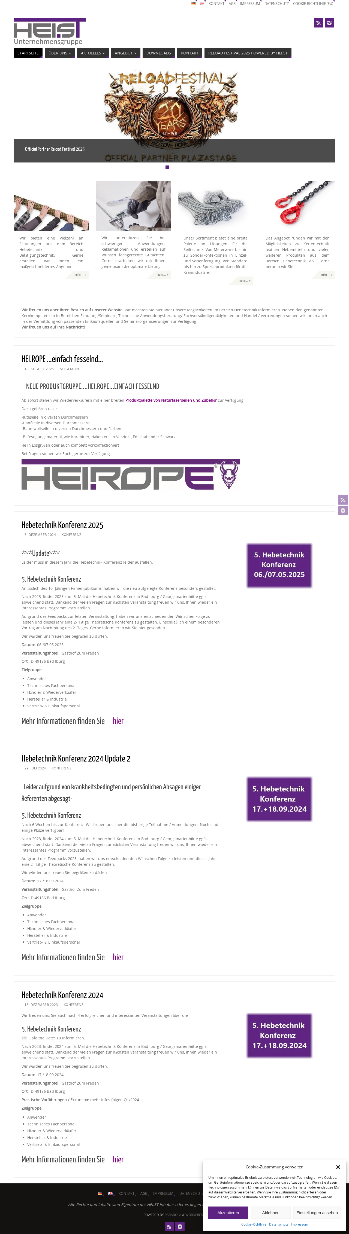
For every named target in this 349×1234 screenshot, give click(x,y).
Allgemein (69, 369)
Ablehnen (270, 1212)
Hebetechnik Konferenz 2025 (62, 525)
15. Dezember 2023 (41, 1004)
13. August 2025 (39, 369)
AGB (232, 3)
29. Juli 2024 (35, 768)
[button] (338, 1167)
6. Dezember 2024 (40, 534)
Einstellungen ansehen (317, 1212)
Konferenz (72, 534)
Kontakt (216, 3)
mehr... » (81, 275)
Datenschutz (278, 1224)
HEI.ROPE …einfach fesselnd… (62, 359)
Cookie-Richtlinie (253, 1224)
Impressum (299, 1224)
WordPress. (195, 1214)
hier (118, 721)
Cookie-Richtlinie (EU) (313, 3)
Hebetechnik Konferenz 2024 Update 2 (76, 759)
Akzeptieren (228, 1212)
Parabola (173, 1214)
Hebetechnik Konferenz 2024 (62, 995)
